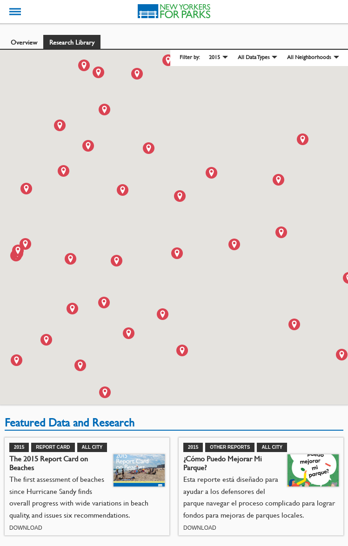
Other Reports (230, 447)
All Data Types (254, 56)
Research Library (71, 42)
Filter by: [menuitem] (190, 57)
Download (25, 528)
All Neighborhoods (309, 56)
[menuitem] (217, 57)
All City (92, 447)
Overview (24, 42)
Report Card (53, 447)
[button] (104, 109)
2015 (214, 56)
